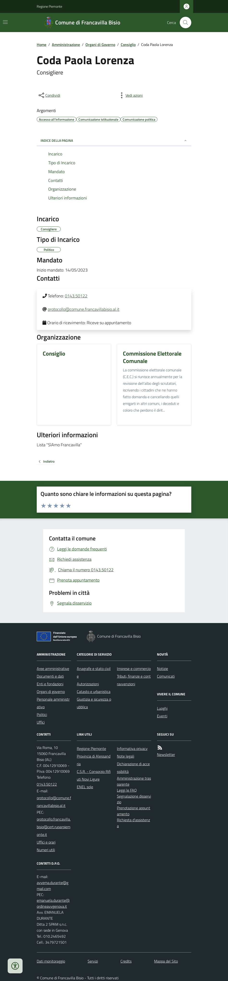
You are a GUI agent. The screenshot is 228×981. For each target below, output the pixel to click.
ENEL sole (85, 787)
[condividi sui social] (49, 95)
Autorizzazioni (88, 684)
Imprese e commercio (134, 668)
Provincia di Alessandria (93, 760)
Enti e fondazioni (50, 684)
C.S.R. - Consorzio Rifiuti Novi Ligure (94, 775)
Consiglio (128, 44)
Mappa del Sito (166, 961)
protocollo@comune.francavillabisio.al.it (83, 309)
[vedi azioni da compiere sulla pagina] (130, 95)
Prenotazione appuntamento (133, 811)
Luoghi (162, 708)
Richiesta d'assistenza (133, 823)
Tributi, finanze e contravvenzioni (134, 680)
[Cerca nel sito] (183, 22)
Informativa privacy (132, 748)
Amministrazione (66, 44)
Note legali (125, 756)
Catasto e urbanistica (93, 691)
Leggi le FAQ (127, 790)
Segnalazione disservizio (134, 799)
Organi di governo (51, 691)
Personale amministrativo (53, 703)
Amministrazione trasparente (134, 781)
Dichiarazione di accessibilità (133, 767)
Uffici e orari (46, 842)
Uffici (41, 722)
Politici (42, 714)
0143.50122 (76, 296)
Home (41, 44)
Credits (126, 961)
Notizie (162, 668)
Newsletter (166, 754)
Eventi (162, 716)
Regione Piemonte (49, 6)
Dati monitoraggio (51, 961)
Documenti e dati (50, 676)
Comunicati (166, 676)
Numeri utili (46, 850)
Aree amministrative (53, 668)
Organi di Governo (100, 44)
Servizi (93, 961)
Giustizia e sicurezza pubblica (94, 703)
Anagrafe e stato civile (94, 672)
